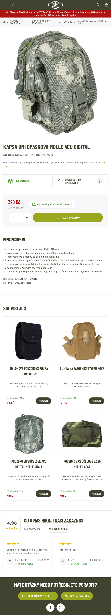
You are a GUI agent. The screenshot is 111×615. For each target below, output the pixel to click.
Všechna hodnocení (58, 528)
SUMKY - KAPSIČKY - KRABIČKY (41, 22)
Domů (4, 22)
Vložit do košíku (68, 217)
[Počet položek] (19, 217)
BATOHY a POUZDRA (15, 22)
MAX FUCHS (47, 155)
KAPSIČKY (67, 22)
